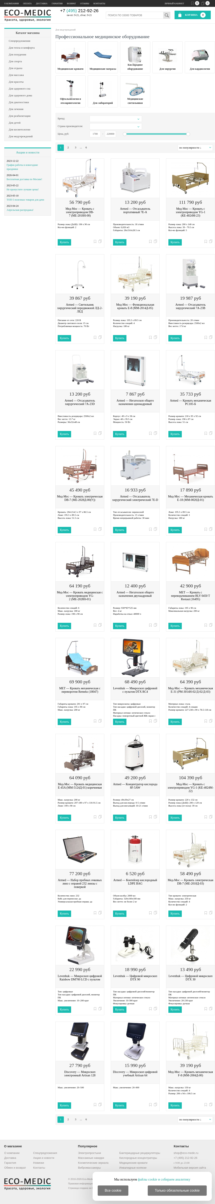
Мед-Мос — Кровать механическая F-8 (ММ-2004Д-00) (190, 1073)
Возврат (71, 3)
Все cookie (113, 1190)
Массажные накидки (91, 1157)
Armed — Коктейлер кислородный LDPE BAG (135, 882)
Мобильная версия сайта (189, 1167)
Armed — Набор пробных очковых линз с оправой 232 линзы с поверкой (80, 884)
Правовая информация (80, 1183)
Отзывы (84, 3)
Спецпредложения (45, 1153)
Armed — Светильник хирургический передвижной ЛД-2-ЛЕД (79, 308)
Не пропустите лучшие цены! (23, 189)
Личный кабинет (174, 3)
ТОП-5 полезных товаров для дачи (25, 199)
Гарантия (10, 1162)
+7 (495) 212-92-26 (185, 1157)
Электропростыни (89, 1153)
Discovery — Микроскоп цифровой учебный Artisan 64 (135, 1073)
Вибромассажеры (89, 1167)
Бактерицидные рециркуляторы (139, 1153)
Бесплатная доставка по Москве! (24, 179)
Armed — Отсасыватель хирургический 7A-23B (190, 306)
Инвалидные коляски (132, 1167)
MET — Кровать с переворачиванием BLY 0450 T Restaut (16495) (190, 596)
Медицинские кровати (133, 1162)
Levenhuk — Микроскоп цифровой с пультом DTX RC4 (135, 690)
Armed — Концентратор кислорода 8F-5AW (135, 786)
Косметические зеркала (93, 1162)
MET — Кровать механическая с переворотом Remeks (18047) (79, 690)
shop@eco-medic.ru (185, 1153)
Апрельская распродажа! (20, 209)
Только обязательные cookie (177, 1190)
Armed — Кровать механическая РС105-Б (190, 402)
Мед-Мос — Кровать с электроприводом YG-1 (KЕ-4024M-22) (191, 788)
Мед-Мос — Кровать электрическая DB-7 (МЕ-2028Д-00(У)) (80, 498)
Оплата (27, 3)
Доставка (41, 3)
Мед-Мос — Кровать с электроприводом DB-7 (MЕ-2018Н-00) (80, 212)
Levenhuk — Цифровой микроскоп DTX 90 (135, 977)
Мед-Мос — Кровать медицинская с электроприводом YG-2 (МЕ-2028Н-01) (80, 596)
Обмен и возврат (15, 1167)
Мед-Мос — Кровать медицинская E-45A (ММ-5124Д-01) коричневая (80, 786)
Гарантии (57, 3)
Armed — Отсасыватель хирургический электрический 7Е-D (135, 498)
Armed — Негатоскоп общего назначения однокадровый (135, 402)
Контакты (99, 3)
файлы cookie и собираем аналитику (164, 1179)
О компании (11, 3)
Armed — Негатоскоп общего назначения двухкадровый (135, 594)
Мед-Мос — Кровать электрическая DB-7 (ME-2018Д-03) (190, 882)
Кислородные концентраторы (138, 1157)
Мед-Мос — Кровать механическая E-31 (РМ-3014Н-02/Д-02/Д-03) (190, 690)
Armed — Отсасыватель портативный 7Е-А (135, 210)
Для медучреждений (65, 29)
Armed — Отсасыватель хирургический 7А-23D (80, 402)
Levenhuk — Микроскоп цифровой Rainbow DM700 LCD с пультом (80, 977)
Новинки (38, 1162)
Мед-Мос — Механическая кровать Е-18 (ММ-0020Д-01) (190, 498)
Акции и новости (27, 152)
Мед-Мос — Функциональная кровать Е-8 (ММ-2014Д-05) (135, 306)
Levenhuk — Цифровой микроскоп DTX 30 (190, 977)
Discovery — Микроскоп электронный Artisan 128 (80, 1073)
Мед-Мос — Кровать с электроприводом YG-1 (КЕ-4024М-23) (190, 212)
